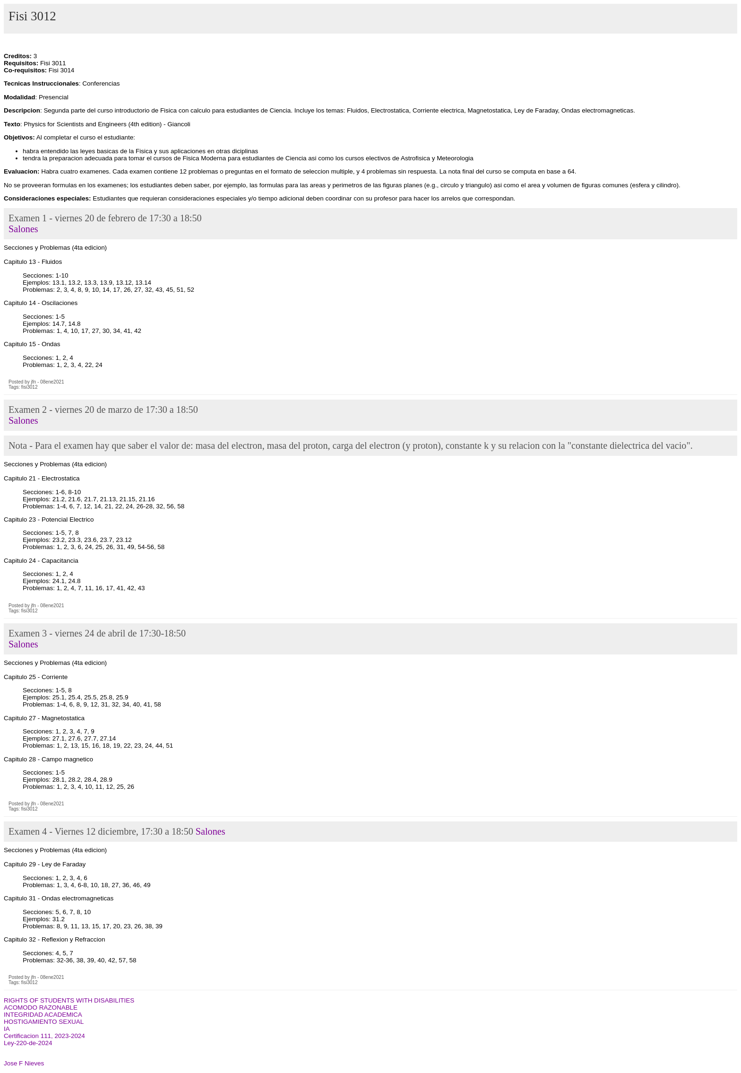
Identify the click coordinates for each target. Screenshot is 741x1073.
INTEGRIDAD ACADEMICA (43, 1014)
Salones (23, 229)
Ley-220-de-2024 (28, 1043)
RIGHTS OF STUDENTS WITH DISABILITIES (69, 1000)
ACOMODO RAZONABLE (41, 1007)
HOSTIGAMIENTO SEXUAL (44, 1021)
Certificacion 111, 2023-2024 (44, 1035)
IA (7, 1028)
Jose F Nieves (24, 1063)
